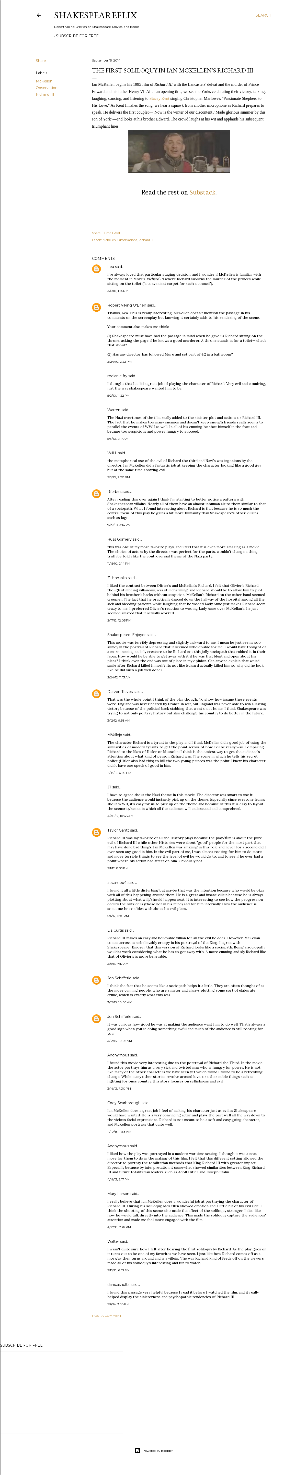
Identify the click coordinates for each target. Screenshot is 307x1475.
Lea (110, 266)
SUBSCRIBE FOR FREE (77, 36)
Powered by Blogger (153, 1451)
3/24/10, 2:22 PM (119, 361)
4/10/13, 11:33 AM (119, 1131)
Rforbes (114, 491)
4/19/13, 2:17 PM (118, 1179)
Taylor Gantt (118, 830)
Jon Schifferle (119, 978)
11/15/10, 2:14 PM (118, 563)
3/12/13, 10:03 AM (119, 1002)
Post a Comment (106, 1316)
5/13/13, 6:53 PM (118, 1270)
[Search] (263, 15)
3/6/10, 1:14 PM (117, 291)
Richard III (45, 94)
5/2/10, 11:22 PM (118, 395)
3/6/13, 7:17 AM (117, 964)
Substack (202, 192)
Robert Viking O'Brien (126, 305)
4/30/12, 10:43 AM (120, 816)
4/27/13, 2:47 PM (119, 1227)
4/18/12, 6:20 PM (119, 773)
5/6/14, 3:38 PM (118, 1304)
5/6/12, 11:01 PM (118, 916)
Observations (47, 88)
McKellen (44, 81)
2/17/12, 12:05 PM (119, 620)
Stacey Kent (159, 98)
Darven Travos (120, 691)
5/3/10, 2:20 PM (118, 477)
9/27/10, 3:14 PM (119, 525)
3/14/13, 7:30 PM (119, 1088)
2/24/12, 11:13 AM (119, 677)
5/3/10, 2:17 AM (118, 439)
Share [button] (41, 60)
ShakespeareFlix (95, 15)
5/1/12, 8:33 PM (117, 868)
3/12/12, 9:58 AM (118, 720)
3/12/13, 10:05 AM (119, 1041)
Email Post (112, 233)
